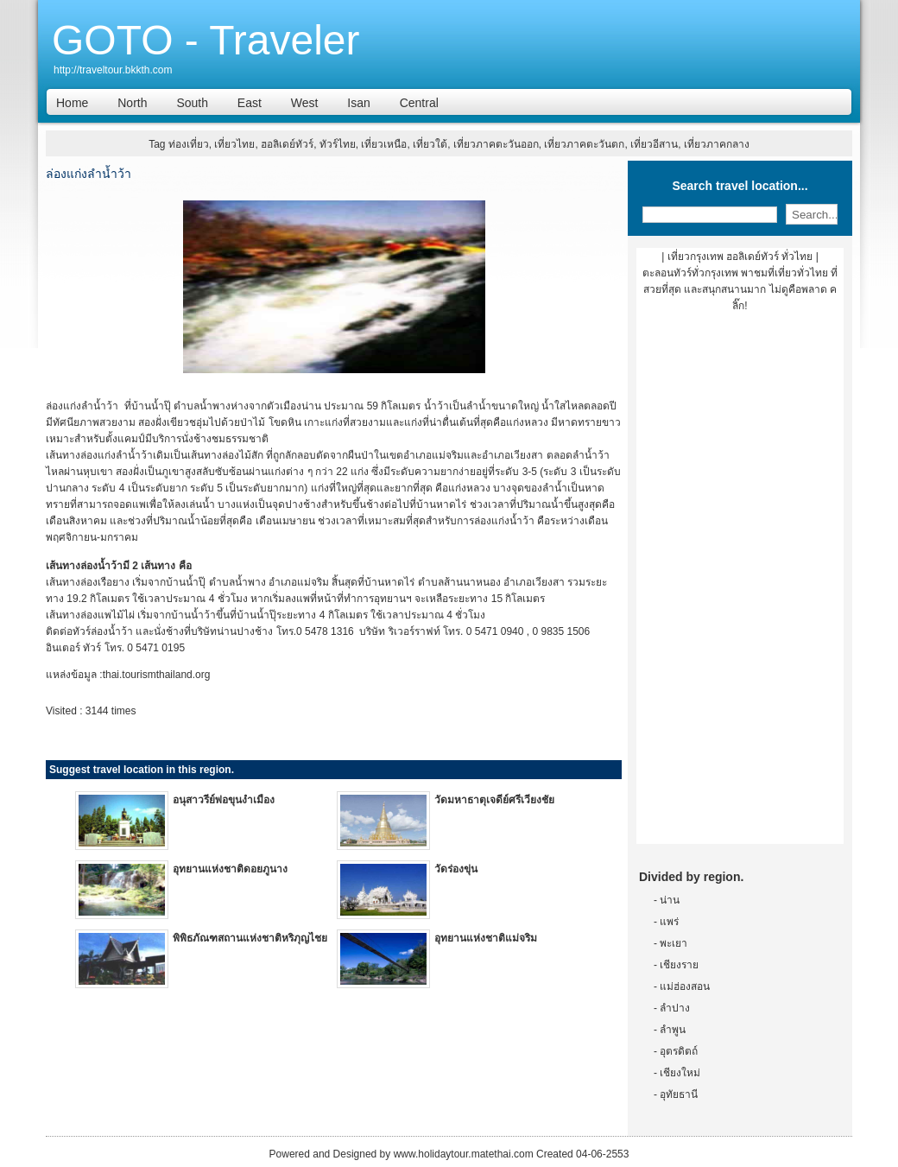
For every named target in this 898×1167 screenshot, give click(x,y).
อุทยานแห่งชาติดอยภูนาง (230, 869)
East (249, 103)
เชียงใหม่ (680, 1073)
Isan (358, 103)
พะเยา (673, 943)
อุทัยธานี (679, 1094)
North (132, 103)
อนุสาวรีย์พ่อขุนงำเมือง (224, 800)
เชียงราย (679, 965)
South (192, 103)
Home (72, 103)
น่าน (670, 900)
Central (419, 103)
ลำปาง (675, 1008)
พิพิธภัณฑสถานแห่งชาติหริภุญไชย (250, 938)
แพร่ (669, 922)
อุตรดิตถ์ (679, 1051)
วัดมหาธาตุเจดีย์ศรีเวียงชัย (494, 800)
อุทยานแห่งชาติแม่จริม (485, 938)
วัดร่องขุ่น (455, 869)
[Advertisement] (740, 585)
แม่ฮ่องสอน (685, 986)
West (305, 103)
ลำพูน (673, 1030)
